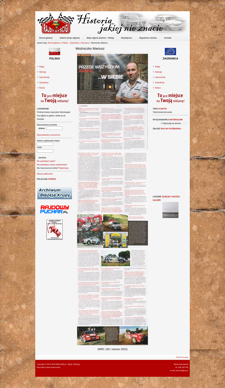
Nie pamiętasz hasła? (46, 161)
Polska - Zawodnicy (70, 43)
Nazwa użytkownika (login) (48, 141)
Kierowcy (85, 43)
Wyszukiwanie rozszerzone (48, 135)
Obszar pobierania (45, 174)
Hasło (39, 147)
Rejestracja (63, 168)
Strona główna (54, 43)
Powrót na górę (182, 357)
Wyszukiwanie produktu (47, 125)
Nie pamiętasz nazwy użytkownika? (52, 165)
